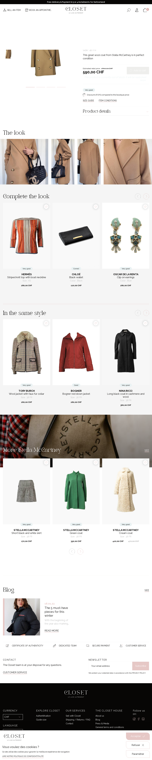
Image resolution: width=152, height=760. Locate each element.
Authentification (43, 716)
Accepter (138, 736)
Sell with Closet (73, 716)
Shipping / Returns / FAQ (78, 719)
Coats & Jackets (119, 32)
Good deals (89, 19)
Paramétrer (138, 754)
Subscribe (140, 666)
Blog (97, 719)
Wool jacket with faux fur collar (26, 393)
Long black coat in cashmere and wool (125, 395)
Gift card (113, 19)
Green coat (76, 533)
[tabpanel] (46, 52)
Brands (75, 19)
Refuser (138, 745)
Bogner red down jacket (76, 393)
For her (93, 32)
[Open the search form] (129, 10)
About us (99, 716)
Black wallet (76, 277)
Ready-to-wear (104, 32)
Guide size (41, 719)
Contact (69, 723)
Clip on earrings (125, 277)
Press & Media (102, 723)
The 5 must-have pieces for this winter (56, 611)
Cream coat (126, 533)
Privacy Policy (138, 673)
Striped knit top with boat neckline (26, 277)
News (36, 19)
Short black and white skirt (27, 533)
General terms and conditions (109, 727)
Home (102, 19)
